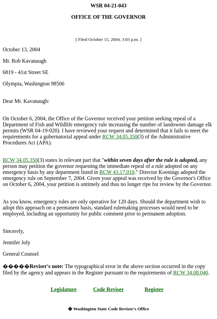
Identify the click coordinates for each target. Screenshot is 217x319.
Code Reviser (108, 289)
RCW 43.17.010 (116, 172)
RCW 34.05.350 (119, 136)
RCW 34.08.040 (190, 272)
